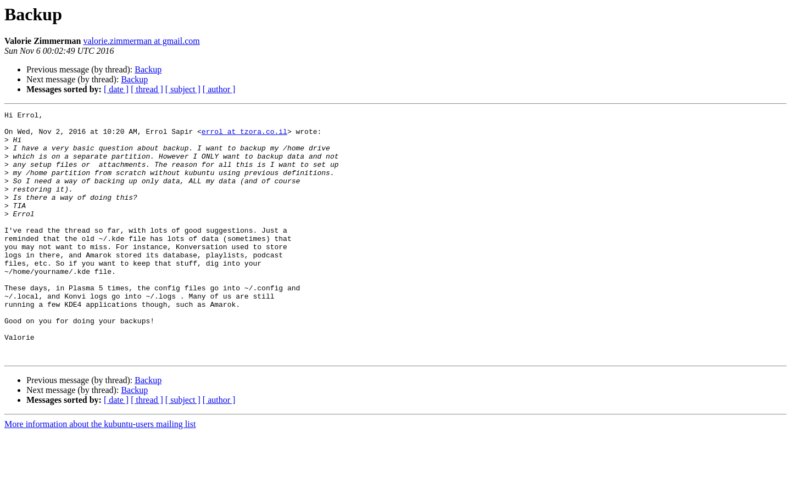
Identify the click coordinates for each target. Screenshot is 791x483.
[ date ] (116, 89)
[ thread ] (147, 89)
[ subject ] (182, 89)
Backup (148, 69)
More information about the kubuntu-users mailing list (100, 473)
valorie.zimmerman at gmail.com (141, 41)
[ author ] (219, 89)
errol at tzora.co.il (244, 136)
